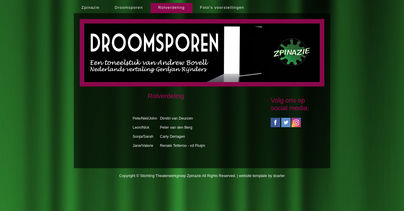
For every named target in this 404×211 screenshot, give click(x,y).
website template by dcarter (262, 175)
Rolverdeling (171, 7)
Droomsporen (129, 7)
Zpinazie (90, 7)
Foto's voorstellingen (222, 7)
